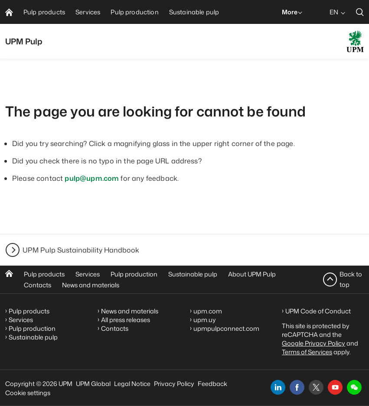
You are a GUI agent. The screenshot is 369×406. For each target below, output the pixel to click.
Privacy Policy (174, 383)
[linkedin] (278, 387)
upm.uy (204, 319)
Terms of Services (307, 351)
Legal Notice (132, 383)
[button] (354, 387)
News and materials (90, 285)
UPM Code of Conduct (318, 311)
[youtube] (335, 387)
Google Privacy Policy (313, 343)
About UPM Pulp (252, 274)
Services (87, 274)
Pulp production (134, 274)
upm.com (207, 311)
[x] (316, 387)
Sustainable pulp (192, 274)
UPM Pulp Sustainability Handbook (81, 250)
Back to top (351, 279)
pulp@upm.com (92, 178)
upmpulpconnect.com (226, 328)
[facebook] (297, 387)
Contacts (37, 285)
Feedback (212, 383)
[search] (360, 12)
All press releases (125, 319)
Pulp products (44, 274)
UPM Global (93, 383)
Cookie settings (27, 392)
